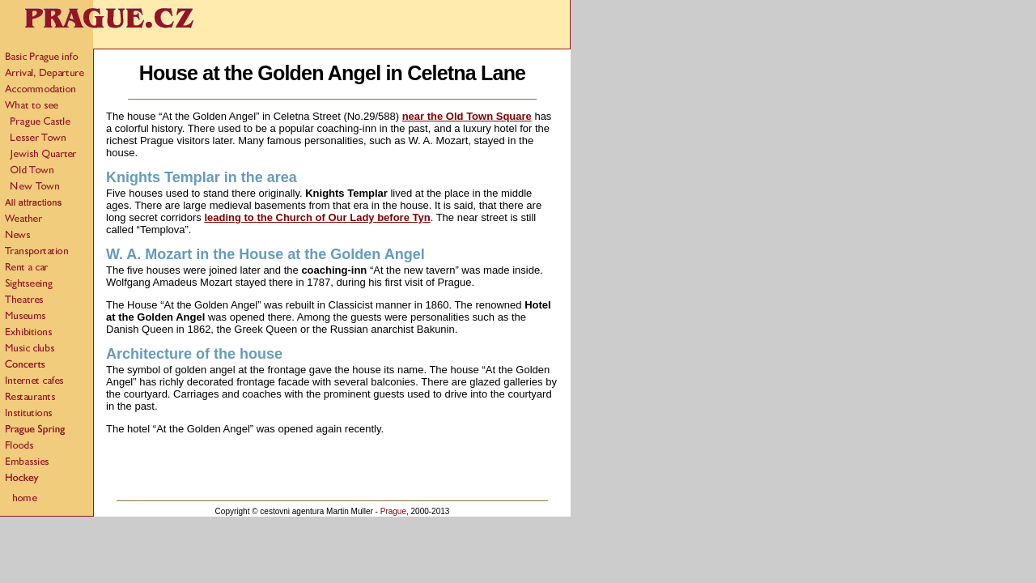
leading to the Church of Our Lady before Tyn (317, 217)
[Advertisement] (332, 471)
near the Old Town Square (467, 116)
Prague (393, 511)
